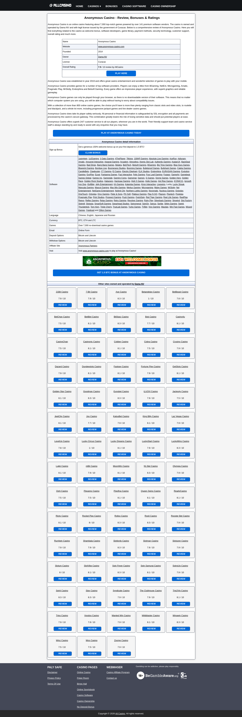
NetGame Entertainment (103, 191)
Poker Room (83, 678)
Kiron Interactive (148, 184)
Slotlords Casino (121, 541)
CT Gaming (106, 171)
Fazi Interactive (125, 174)
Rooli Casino (151, 516)
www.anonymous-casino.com (111, 46)
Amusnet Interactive (94, 162)
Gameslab (108, 178)
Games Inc (97, 178)
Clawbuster (95, 171)
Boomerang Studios (117, 168)
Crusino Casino (180, 341)
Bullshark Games (168, 168)
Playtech (170, 194)
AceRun (173, 158)
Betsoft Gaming (139, 165)
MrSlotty (171, 187)
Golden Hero (175, 178)
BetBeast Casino (180, 292)
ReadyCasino (180, 491)
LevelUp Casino (62, 441)
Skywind (176, 200)
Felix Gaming (139, 174)
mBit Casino (91, 466)
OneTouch (83, 194)
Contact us (112, 678)
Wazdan (165, 207)
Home (79, 6)
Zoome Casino (121, 640)
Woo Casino (91, 640)
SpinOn (145, 204)
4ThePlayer (120, 158)
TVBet (144, 207)
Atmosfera (133, 162)
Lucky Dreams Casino (121, 441)
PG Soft (127, 194)
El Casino (116, 171)
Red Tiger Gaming (154, 197)
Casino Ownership (163, 6)
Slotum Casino (62, 565)
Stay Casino (91, 590)
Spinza (153, 204)
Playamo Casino (91, 491)
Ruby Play (148, 200)
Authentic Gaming (163, 162)
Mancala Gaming (86, 187)
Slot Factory (186, 200)
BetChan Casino (62, 316)
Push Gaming (128, 197)
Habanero (108, 181)
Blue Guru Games (181, 165)
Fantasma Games (109, 174)
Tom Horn (95, 207)
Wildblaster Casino (151, 615)
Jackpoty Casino (180, 391)
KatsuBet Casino (121, 416)
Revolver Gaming (135, 200)
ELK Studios (144, 171)
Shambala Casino (91, 541)
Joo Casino (91, 416)
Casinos (93, 6)
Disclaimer (52, 672)
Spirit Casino (62, 590)
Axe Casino (121, 292)
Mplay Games (160, 187)
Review (62, 305)
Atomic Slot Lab (146, 162)
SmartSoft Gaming (102, 204)
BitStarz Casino (121, 316)
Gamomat (132, 178)
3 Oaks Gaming (107, 158)
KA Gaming (119, 184)
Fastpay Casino (121, 366)
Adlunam (182, 158)
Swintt (181, 204)
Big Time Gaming (164, 165)
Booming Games (134, 168)
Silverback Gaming (162, 200)
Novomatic (153, 191)
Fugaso (167, 174)
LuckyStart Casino (150, 441)
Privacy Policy (54, 678)
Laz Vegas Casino (180, 416)
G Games (150, 178)
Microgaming (147, 187)
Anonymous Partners (87, 246)
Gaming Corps (120, 178)
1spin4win (82, 158)
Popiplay (179, 194)
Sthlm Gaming (170, 204)
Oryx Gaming (104, 194)
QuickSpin (140, 197)
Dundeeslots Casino (91, 366)
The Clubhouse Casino (151, 590)
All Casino (120, 713)
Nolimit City (120, 191)
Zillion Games (105, 210)
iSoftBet (90, 184)
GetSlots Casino (180, 366)
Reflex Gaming (92, 200)
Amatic (81, 162)
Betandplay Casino (151, 292)
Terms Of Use (54, 684)
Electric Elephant (129, 171)
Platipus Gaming (139, 194)
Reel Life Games (170, 197)
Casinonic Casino (91, 341)
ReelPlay (183, 197)
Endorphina (156, 171)
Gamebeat (185, 174)
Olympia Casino (180, 466)
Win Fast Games (177, 207)
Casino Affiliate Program (118, 672)
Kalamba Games (132, 184)
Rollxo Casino (121, 516)
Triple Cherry (106, 207)
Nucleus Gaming (166, 191)
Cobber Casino (121, 341)
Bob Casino (150, 316)
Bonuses (111, 6)
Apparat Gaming (111, 162)
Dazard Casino (62, 366)
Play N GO (152, 194)
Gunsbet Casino (121, 391)
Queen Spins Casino (150, 491)
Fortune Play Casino (150, 366)
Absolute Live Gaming (158, 158)
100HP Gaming (141, 158)
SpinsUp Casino (180, 565)
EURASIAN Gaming (171, 171)
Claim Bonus (92, 152)
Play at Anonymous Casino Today (121, 133)
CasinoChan (62, 341)
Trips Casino (62, 615)
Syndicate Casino (121, 590)
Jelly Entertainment (104, 184)
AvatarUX (176, 162)
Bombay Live (101, 168)
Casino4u (180, 316)
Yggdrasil (90, 210)
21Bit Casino (62, 292)
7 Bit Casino (91, 292)
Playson (162, 194)
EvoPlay (90, 174)
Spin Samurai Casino (151, 565)
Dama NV (102, 57)
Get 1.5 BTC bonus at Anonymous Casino (121, 272)
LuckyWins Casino (180, 441)
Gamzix (141, 178)
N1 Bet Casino (151, 466)
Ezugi (97, 174)
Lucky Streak (178, 184)
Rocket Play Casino (91, 516)
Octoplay (179, 191)
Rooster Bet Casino (180, 516)
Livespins (161, 184)
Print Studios (98, 197)
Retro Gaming (120, 200)
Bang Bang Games (105, 165)
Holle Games (151, 181)
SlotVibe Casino (91, 565)
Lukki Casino (62, 466)
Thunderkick (83, 207)
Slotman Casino (150, 541)
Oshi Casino (62, 491)
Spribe (160, 204)
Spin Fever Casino (121, 565)
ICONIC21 (178, 181)
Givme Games (161, 178)
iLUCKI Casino (151, 391)
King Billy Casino (151, 416)
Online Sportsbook (86, 689)
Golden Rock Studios (93, 181)
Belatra (118, 165)
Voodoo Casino (91, 615)
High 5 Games (137, 181)
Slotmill (81, 204)
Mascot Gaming (102, 187)
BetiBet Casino (92, 316)
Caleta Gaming (184, 168)
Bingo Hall (82, 684)
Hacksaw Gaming (122, 181)
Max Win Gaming (118, 187)
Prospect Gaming (113, 197)
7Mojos (129, 158)
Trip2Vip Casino (180, 590)
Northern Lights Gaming (137, 191)
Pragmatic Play (85, 197)
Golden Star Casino (62, 391)
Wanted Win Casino (121, 615)
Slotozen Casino (180, 541)
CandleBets (83, 171)
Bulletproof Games (151, 168)
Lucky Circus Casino (92, 441)
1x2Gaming (94, 158)
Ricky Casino (62, 516)
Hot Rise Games (165, 181)
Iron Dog (82, 184)
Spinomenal (135, 204)
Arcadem (124, 162)
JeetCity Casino (62, 416)
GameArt (175, 174)
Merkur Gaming (133, 187)
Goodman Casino (91, 391)
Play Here (121, 73)
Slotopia (89, 204)
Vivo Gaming (154, 207)
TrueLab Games (120, 207)
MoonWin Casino (121, 466)
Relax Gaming (106, 200)
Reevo (81, 200)
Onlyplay (92, 194)
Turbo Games (134, 207)
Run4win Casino (62, 541)
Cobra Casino (150, 341)
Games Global (84, 178)
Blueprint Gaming (86, 168)
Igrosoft (187, 181)
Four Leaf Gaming (154, 174)
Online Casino (83, 672)
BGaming (151, 165)
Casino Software (134, 6)
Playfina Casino (121, 491)
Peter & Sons (117, 194)
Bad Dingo (91, 165)
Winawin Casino (180, 615)
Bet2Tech (127, 165)
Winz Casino (62, 640)
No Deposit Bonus (85, 707)
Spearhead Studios (120, 204)
